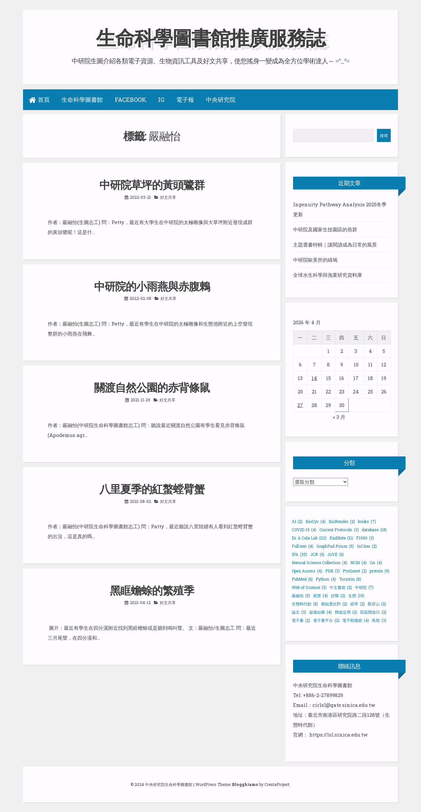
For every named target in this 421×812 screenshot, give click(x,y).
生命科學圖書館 (82, 99)
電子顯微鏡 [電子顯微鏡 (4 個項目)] (355, 620)
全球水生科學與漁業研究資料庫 (327, 275)
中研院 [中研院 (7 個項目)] (364, 587)
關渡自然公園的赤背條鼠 (152, 386)
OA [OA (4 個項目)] (376, 562)
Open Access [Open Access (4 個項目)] (307, 570)
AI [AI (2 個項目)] (297, 521)
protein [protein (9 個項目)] (379, 570)
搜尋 (384, 135)
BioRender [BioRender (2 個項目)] (342, 521)
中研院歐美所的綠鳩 (315, 259)
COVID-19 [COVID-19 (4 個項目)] (304, 529)
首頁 (39, 99)
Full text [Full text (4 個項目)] (302, 546)
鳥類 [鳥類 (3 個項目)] (379, 620)
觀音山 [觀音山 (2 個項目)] (377, 603)
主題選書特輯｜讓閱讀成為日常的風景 (335, 244)
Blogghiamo (245, 784)
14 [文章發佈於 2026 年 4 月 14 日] (314, 377)
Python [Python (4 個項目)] (326, 579)
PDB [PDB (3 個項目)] (332, 570)
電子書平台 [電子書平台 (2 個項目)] (326, 620)
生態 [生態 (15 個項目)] (356, 595)
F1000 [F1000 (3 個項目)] (365, 537)
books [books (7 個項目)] (367, 521)
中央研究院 (220, 99)
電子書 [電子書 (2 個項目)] (301, 620)
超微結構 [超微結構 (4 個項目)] (320, 612)
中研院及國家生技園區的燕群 (325, 229)
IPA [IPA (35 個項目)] (299, 554)
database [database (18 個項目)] (374, 529)
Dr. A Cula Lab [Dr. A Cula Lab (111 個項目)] (309, 537)
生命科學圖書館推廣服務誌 (210, 37)
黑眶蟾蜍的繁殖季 (152, 589)
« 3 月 (339, 416)
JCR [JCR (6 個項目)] (317, 554)
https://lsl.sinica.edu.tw (338, 734)
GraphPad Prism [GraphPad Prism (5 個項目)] (335, 546)
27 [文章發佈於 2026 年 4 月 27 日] (300, 404)
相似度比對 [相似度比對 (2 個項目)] (334, 603)
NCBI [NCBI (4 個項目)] (358, 562)
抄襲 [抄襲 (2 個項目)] (338, 595)
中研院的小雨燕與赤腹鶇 (152, 285)
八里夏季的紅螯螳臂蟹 (152, 487)
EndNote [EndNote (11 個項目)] (341, 537)
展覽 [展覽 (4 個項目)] (320, 595)
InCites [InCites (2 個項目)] (367, 546)
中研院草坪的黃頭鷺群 (152, 184)
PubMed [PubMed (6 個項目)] (302, 579)
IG (161, 99)
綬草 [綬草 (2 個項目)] (357, 603)
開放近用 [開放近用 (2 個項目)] (346, 612)
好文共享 (168, 196)
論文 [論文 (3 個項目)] (299, 612)
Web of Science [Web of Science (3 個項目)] (309, 587)
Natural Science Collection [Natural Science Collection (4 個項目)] (319, 562)
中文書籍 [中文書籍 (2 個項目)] (341, 587)
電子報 (185, 99)
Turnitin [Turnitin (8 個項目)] (350, 579)
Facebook (130, 99)
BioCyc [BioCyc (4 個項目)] (316, 521)
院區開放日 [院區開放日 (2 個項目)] (373, 612)
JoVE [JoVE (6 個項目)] (335, 554)
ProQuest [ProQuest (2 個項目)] (355, 570)
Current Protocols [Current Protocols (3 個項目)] (339, 529)
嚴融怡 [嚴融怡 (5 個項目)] (301, 595)
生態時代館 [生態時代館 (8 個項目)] (305, 603)
